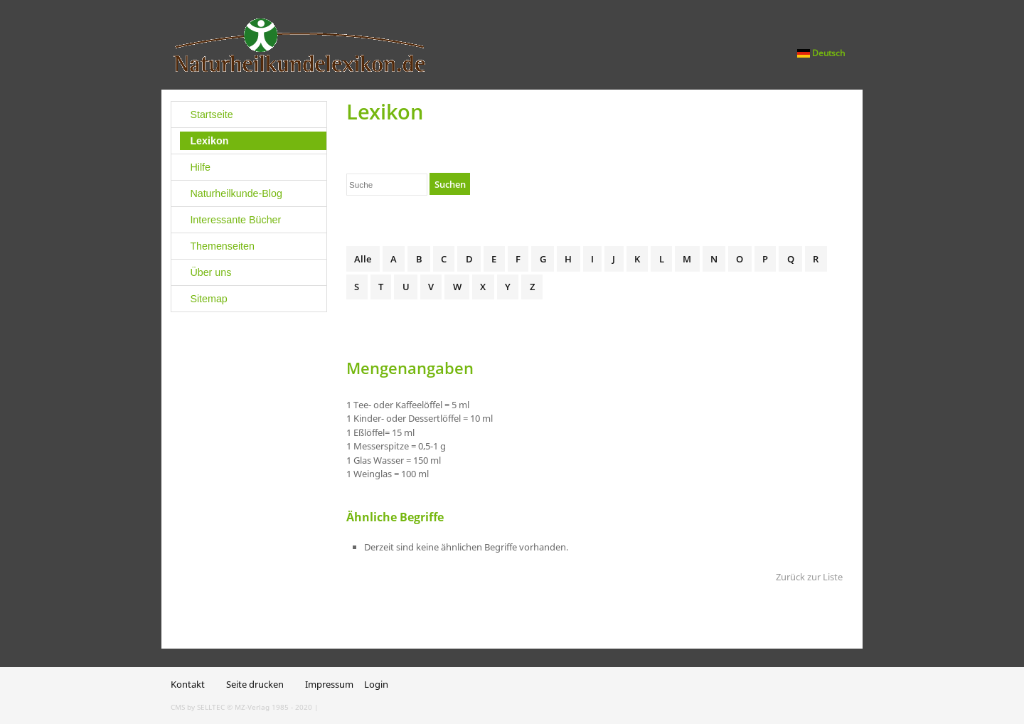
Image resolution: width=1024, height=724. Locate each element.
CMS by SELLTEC (198, 707)
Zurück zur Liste (809, 576)
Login (376, 684)
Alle (362, 258)
